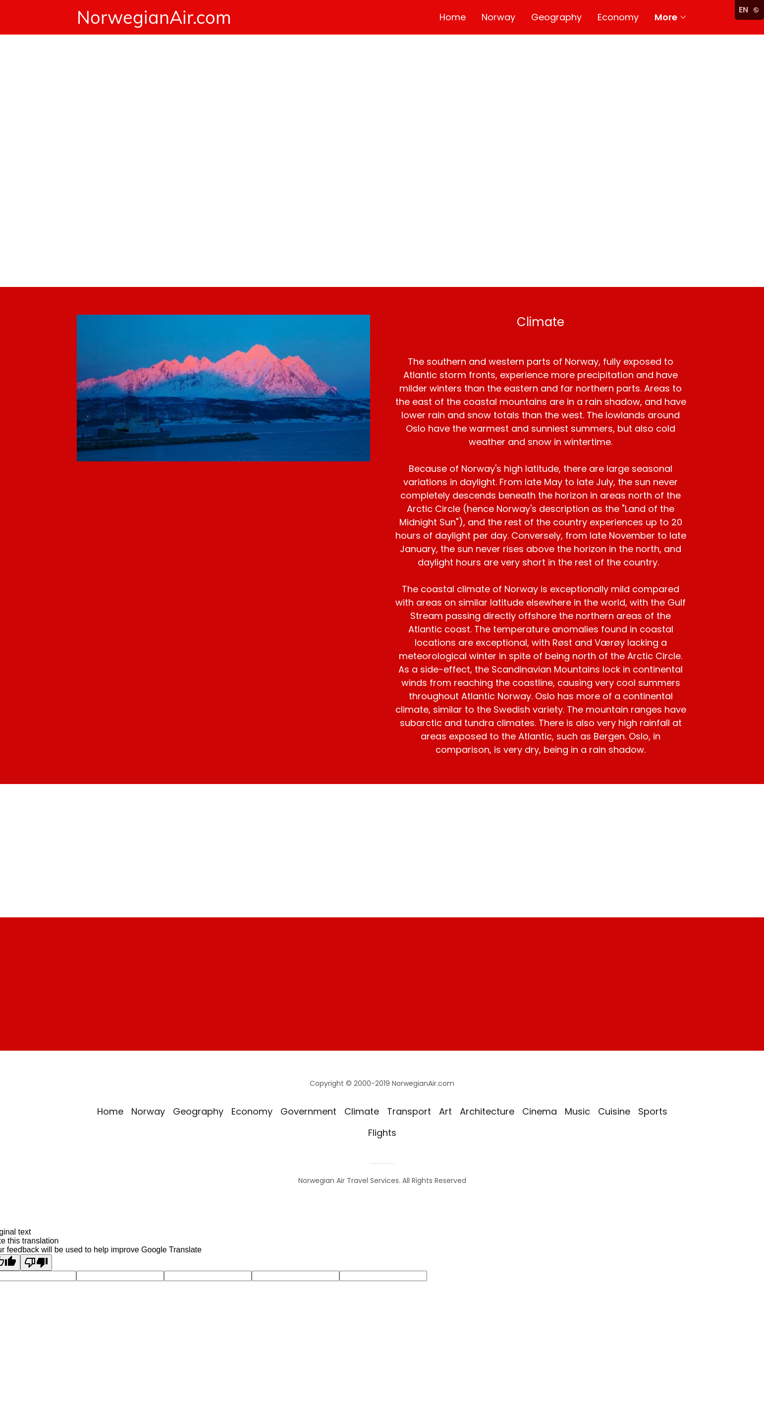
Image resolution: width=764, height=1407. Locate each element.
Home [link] (452, 17)
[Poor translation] (36, 1262)
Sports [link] (652, 1111)
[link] (229, 20)
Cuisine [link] (614, 1111)
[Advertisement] (382, 212)
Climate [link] (361, 1111)
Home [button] (110, 1111)
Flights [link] (382, 1132)
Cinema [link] (539, 1111)
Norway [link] (498, 17)
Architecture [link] (487, 1111)
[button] (671, 17)
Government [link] (308, 1111)
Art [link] (445, 1111)
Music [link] (577, 1111)
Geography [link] (556, 17)
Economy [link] (618, 17)
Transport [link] (409, 1111)
